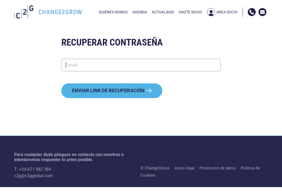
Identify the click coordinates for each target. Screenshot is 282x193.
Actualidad (163, 12)
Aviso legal (184, 168)
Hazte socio (190, 12)
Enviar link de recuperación (112, 90)
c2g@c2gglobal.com (33, 175)
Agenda (139, 12)
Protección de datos (218, 168)
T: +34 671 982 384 (32, 169)
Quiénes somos (113, 12)
